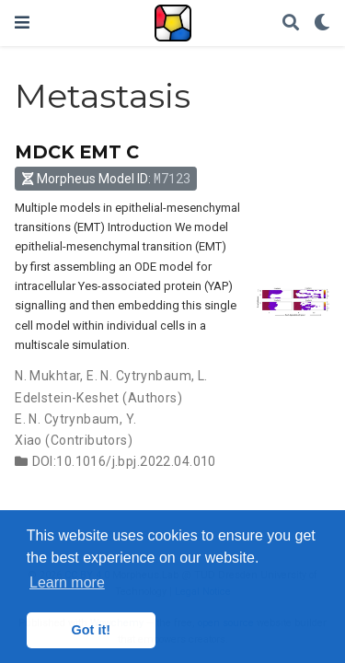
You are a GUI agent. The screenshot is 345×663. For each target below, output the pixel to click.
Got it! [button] (91, 629)
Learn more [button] (67, 582)
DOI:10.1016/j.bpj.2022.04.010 (124, 461)
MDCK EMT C (77, 152)
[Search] (290, 23)
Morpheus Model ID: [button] (106, 178)
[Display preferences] (322, 23)
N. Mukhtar (47, 375)
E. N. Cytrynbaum (138, 375)
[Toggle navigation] (22, 22)
